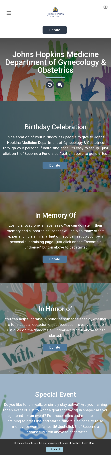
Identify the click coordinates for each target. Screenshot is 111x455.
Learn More (88, 443)
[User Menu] (105, 7)
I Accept (54, 449)
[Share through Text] (60, 85)
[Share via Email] (50, 85)
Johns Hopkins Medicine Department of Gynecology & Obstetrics (55, 62)
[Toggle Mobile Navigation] (9, 13)
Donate (54, 30)
